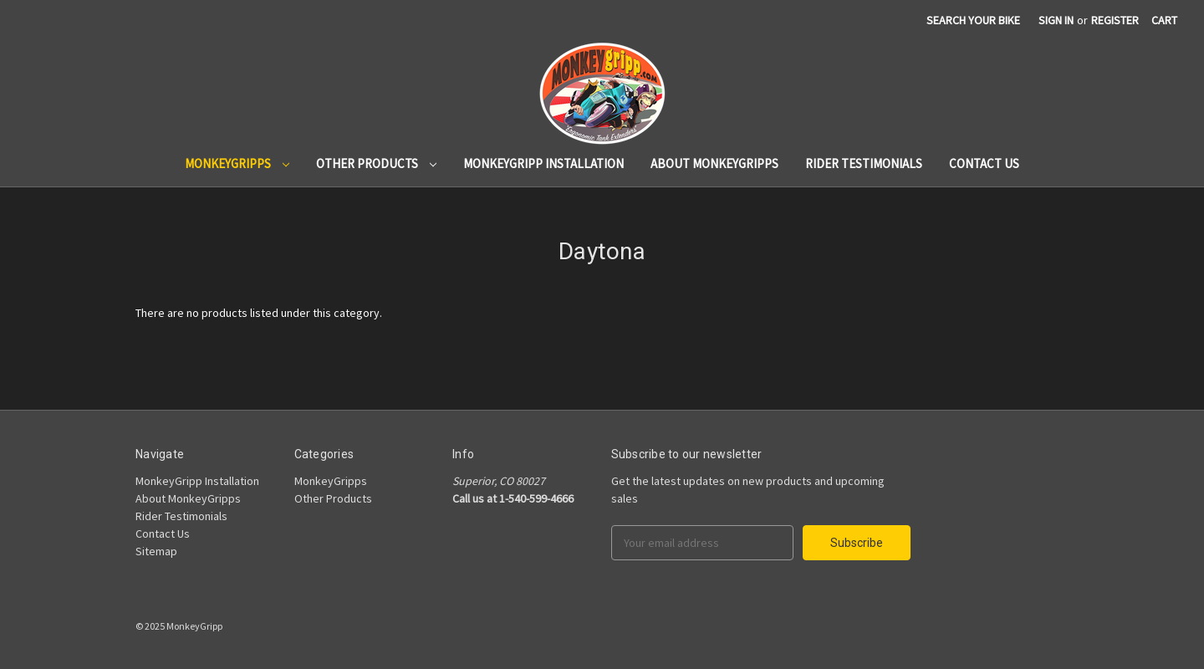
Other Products (376, 163)
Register (1115, 20)
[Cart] (1164, 20)
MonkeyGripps (237, 163)
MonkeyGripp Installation (543, 163)
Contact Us (984, 163)
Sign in (1056, 20)
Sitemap (156, 551)
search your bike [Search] (973, 20)
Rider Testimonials (863, 163)
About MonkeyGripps (714, 163)
